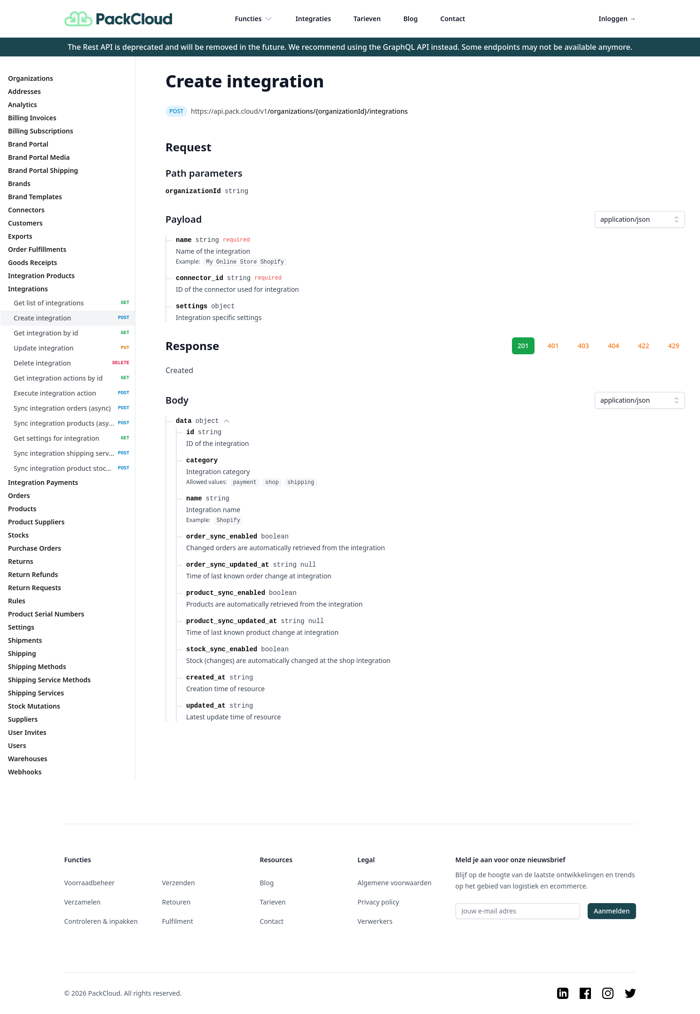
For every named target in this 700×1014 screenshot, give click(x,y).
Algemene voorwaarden (395, 882)
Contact (452, 18)
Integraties (313, 18)
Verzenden (178, 882)
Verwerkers (375, 921)
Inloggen (617, 18)
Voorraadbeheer (89, 882)
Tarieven (367, 18)
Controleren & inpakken (101, 921)
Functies (254, 18)
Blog (410, 18)
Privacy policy (379, 901)
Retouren (176, 901)
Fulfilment (177, 921)
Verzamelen (82, 901)
